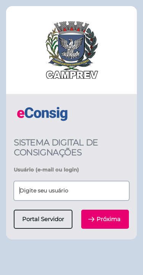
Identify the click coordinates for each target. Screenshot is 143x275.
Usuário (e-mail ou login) (46, 170)
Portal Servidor (43, 219)
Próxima (104, 219)
